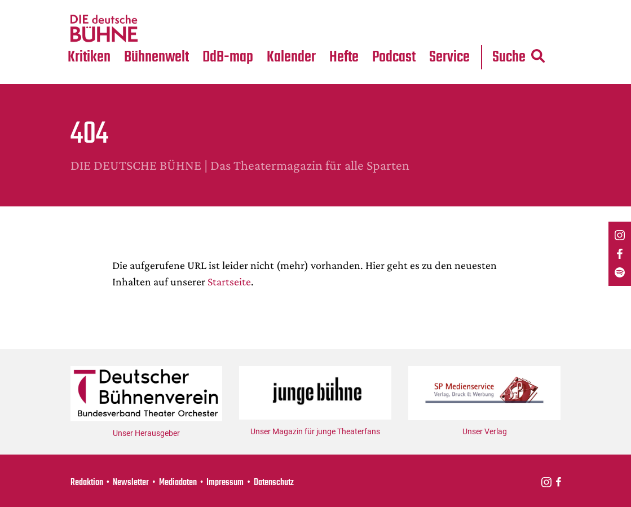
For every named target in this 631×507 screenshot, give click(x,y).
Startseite (229, 281)
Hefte (344, 57)
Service (449, 57)
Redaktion (86, 482)
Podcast (394, 57)
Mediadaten (459, 29)
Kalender (291, 57)
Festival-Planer (305, 29)
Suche (518, 57)
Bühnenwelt (156, 57)
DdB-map (227, 57)
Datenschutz (274, 482)
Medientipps (156, 29)
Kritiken (89, 57)
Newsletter (131, 482)
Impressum (225, 482)
